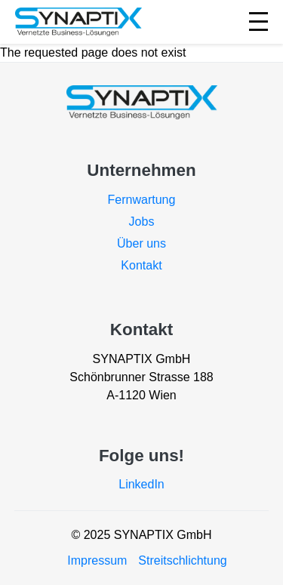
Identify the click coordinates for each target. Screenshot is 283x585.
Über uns (141, 243)
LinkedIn (141, 484)
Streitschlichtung (182, 560)
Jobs (142, 221)
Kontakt (141, 265)
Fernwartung (142, 199)
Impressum (97, 560)
